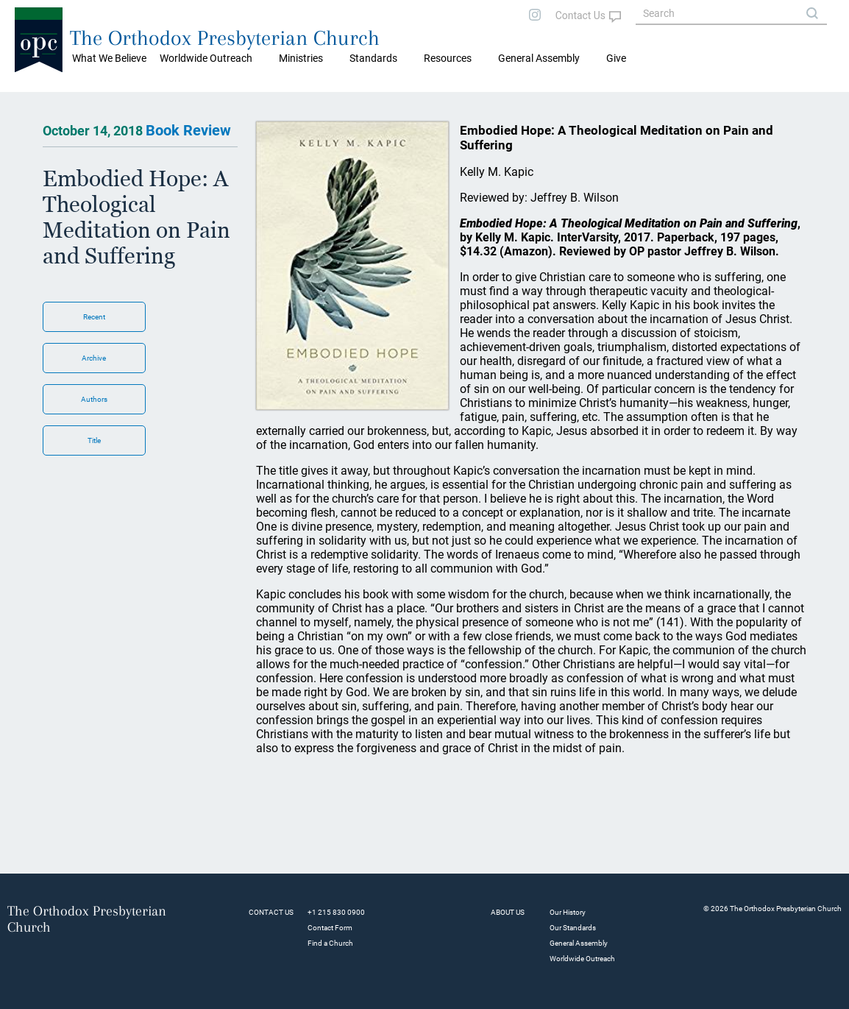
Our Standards (573, 928)
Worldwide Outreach (582, 959)
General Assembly (539, 58)
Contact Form (330, 928)
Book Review (188, 130)
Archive (94, 358)
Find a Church (330, 943)
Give (616, 58)
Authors (94, 399)
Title (94, 440)
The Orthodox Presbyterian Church (225, 38)
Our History (568, 912)
